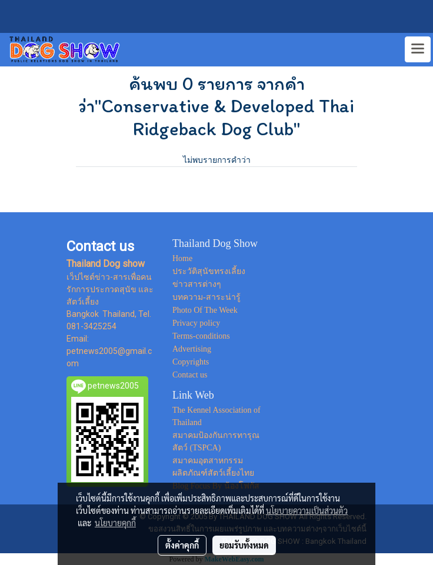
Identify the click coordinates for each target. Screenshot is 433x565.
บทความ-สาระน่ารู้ (206, 297)
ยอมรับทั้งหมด (244, 545)
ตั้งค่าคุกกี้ (182, 545)
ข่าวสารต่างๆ (196, 284)
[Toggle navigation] (418, 49)
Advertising (191, 349)
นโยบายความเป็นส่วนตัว (307, 510)
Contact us (190, 374)
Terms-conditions (201, 336)
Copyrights (190, 361)
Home (182, 258)
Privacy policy (196, 323)
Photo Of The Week (205, 310)
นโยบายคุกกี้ (115, 522)
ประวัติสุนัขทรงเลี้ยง (208, 271)
